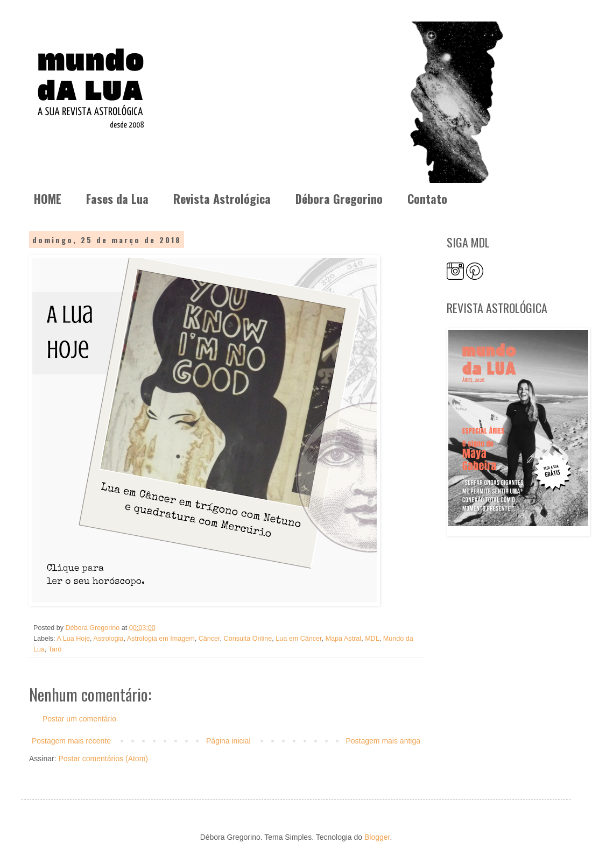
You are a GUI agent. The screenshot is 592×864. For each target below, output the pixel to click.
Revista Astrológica (222, 198)
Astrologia (108, 638)
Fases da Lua (117, 198)
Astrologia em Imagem (161, 638)
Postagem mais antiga (383, 740)
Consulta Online (248, 638)
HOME (47, 198)
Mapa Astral (344, 638)
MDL (372, 638)
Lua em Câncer (298, 638)
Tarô (55, 649)
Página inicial (228, 740)
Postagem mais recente (71, 740)
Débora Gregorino (339, 198)
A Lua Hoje (73, 638)
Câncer (209, 638)
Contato (427, 198)
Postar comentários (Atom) (103, 758)
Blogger (377, 837)
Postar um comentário (79, 718)
